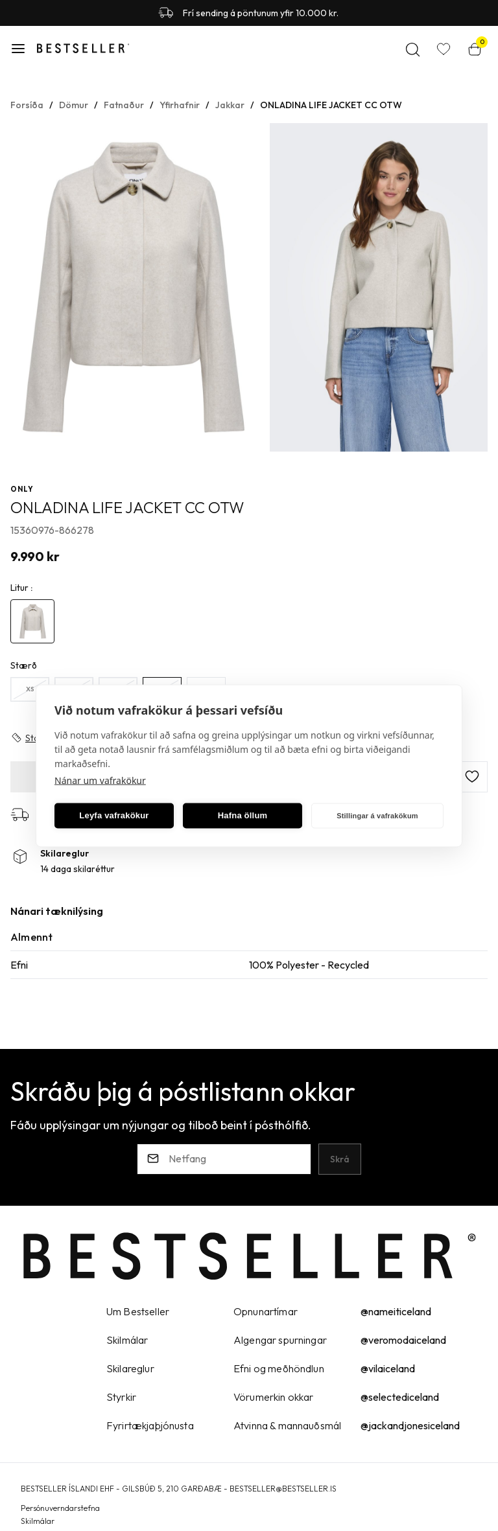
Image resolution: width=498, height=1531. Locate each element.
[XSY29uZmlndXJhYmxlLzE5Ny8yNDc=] (30, 689)
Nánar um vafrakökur (100, 780)
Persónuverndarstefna (60, 1508)
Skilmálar (37, 1521)
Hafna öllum (243, 815)
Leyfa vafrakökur (113, 815)
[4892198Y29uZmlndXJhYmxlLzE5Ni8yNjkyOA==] (32, 621)
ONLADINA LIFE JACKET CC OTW (331, 105)
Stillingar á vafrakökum (377, 816)
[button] (18, 48)
